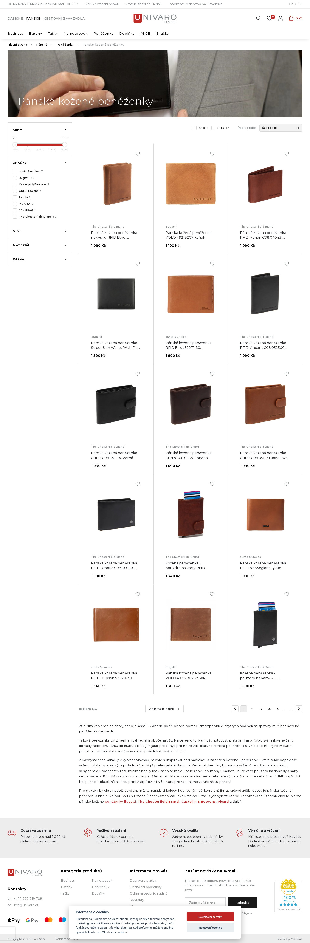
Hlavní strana (17, 44)
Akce (203, 128)
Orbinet (296, 939)
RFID (223, 128)
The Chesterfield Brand (38, 217)
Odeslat (242, 903)
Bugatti (26, 178)
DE (300, 4)
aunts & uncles (31, 171)
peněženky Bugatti (120, 802)
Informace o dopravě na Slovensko (196, 4)
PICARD (26, 204)
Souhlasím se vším (210, 916)
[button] (280, 128)
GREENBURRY (30, 191)
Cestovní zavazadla (64, 18)
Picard (223, 802)
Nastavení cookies (210, 927)
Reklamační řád (66, 939)
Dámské (15, 18)
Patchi (24, 197)
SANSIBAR (27, 210)
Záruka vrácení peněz (102, 4)
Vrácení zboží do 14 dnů (143, 4)
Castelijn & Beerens (34, 184)
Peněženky (65, 44)
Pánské (33, 18)
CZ (291, 4)
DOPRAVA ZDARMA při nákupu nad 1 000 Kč (43, 4)
